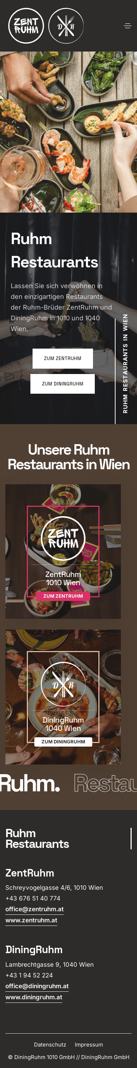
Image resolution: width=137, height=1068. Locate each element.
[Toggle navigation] (128, 25)
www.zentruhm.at (31, 920)
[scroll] (68, 838)
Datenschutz (50, 1044)
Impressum (89, 1044)
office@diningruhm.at (37, 986)
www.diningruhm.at (33, 997)
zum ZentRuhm (63, 358)
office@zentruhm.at (34, 909)
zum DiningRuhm (62, 384)
